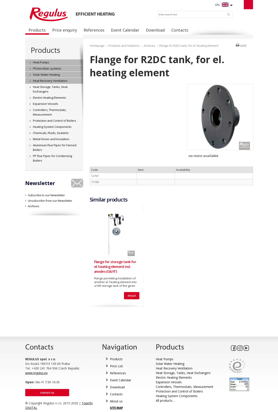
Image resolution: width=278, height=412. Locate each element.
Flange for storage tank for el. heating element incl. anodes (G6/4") (115, 266)
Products (45, 50)
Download (117, 387)
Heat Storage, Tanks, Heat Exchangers (183, 373)
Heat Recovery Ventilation (174, 368)
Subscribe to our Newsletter (46, 195)
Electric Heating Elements (174, 377)
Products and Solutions (124, 46)
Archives (33, 206)
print (243, 45)
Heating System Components (176, 396)
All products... (165, 400)
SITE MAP (116, 408)
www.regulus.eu (36, 373)
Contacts (116, 394)
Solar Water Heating (170, 364)
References (118, 373)
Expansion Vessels (169, 382)
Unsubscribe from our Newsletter (50, 201)
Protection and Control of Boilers (179, 391)
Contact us (47, 392)
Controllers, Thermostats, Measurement (184, 387)
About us (116, 401)
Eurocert (237, 365)
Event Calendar (120, 380)
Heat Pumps (164, 359)
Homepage (97, 46)
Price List (116, 366)
